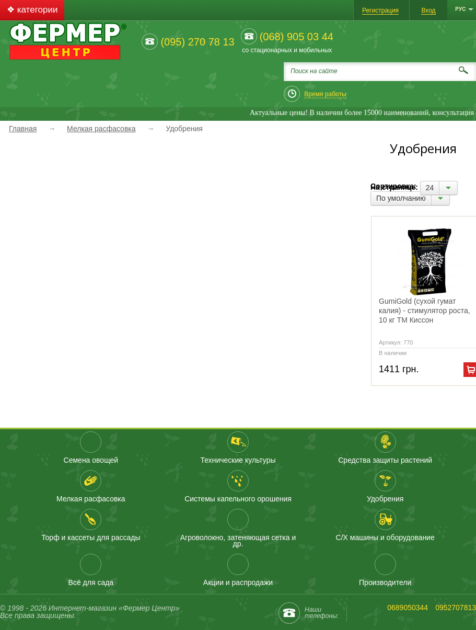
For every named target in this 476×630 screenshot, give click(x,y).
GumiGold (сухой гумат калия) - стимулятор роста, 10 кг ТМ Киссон (424, 310)
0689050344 (407, 607)
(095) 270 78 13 (197, 42)
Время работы (325, 94)
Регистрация (380, 10)
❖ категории (32, 10)
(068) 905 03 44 (296, 36)
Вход (428, 10)
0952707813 (455, 607)
